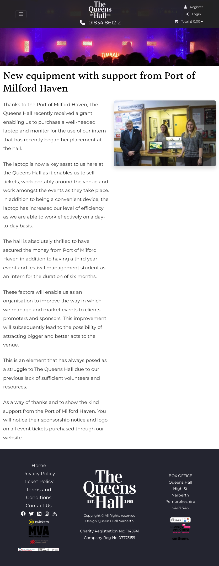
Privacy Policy (38, 474)
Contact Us (39, 506)
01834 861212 (100, 22)
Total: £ (188, 21)
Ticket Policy (39, 481)
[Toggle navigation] (21, 14)
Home (38, 465)
